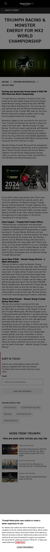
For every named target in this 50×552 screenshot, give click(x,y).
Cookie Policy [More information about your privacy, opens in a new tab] (20, 546)
